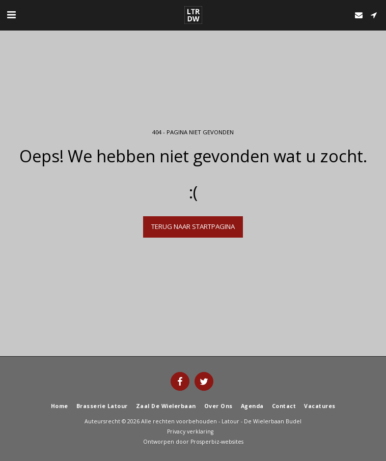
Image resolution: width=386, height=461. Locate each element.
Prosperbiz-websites (216, 441)
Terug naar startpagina (193, 226)
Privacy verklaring (190, 431)
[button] (11, 14)
